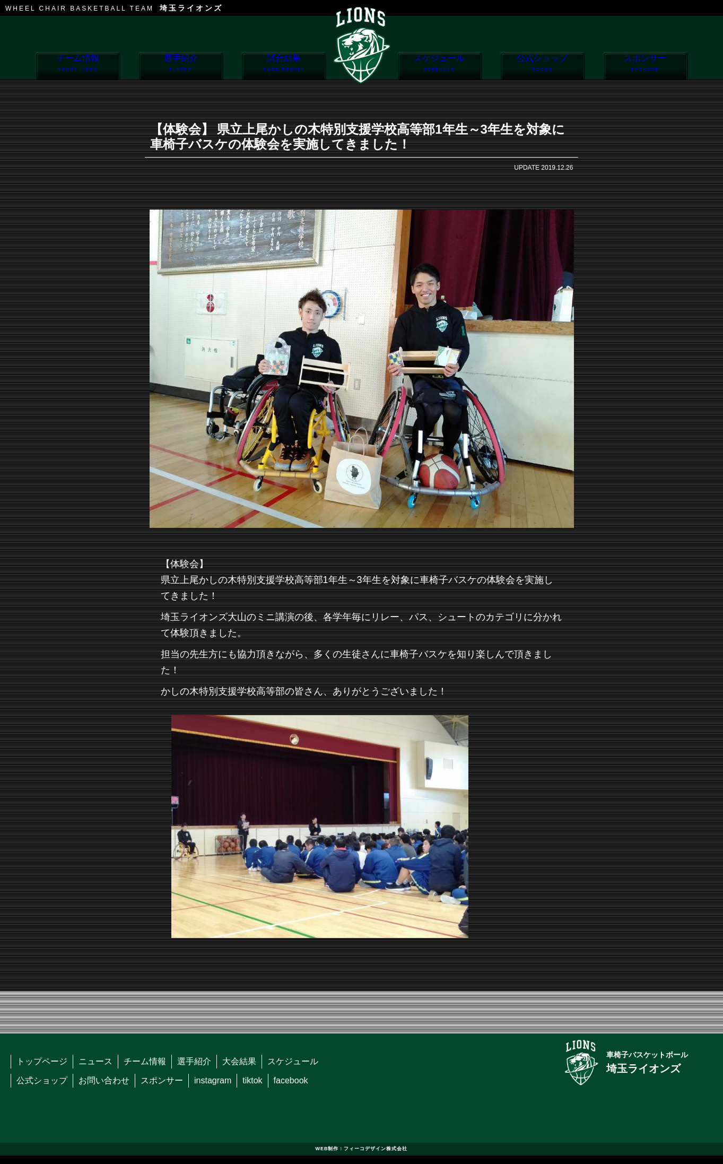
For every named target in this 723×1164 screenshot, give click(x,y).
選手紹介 (180, 66)
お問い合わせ (104, 1080)
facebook (291, 1080)
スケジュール (439, 66)
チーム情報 (77, 66)
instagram (212, 1080)
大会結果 (239, 1061)
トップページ (41, 1061)
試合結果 (283, 66)
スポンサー (645, 66)
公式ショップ (542, 66)
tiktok (252, 1080)
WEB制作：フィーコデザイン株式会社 (362, 1148)
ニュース (95, 1061)
